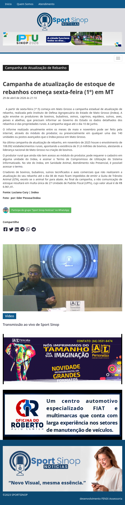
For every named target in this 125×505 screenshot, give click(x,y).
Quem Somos (25, 4)
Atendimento (47, 4)
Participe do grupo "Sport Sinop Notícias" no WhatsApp (40, 210)
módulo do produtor (43, 133)
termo (18, 166)
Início (8, 4)
